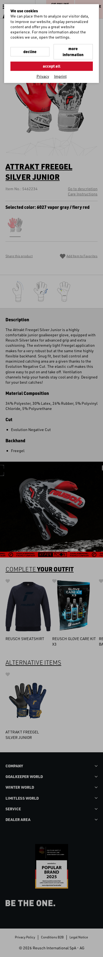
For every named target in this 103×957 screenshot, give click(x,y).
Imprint (60, 76)
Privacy (43, 76)
